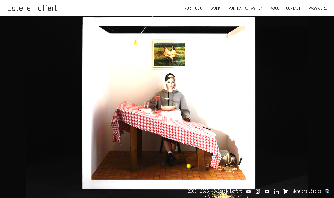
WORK (215, 8)
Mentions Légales (306, 191)
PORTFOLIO (193, 8)
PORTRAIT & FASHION (246, 8)
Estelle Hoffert (32, 8)
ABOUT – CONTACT (286, 8)
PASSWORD (318, 8)
